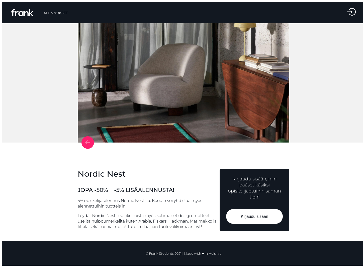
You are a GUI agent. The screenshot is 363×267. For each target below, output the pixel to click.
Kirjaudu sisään (254, 216)
